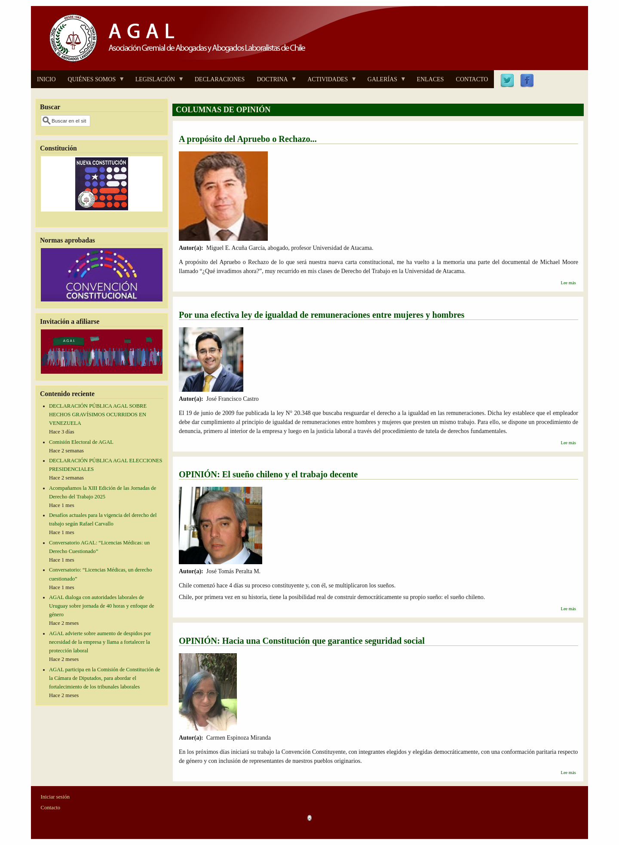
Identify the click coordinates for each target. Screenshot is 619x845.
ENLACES (430, 79)
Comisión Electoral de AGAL (81, 442)
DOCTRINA (274, 82)
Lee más (568, 282)
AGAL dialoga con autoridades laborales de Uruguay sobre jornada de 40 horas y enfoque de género (101, 606)
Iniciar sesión (55, 797)
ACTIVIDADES (329, 82)
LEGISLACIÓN (156, 82)
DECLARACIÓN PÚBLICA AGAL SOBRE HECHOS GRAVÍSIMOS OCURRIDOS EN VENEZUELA (98, 414)
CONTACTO (472, 79)
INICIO (46, 79)
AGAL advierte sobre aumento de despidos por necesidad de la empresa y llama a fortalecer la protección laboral (100, 642)
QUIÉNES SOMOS (93, 82)
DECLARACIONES (220, 79)
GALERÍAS (384, 82)
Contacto (50, 808)
